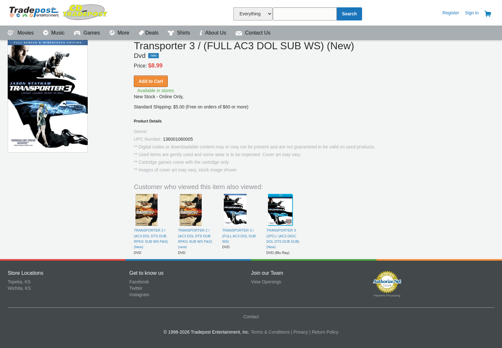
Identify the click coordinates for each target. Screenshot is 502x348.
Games (87, 33)
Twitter (135, 288)
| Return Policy (323, 332)
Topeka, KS (19, 281)
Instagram (139, 294)
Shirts (179, 33)
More (120, 33)
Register (450, 12)
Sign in (472, 12)
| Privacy (299, 332)
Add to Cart (151, 81)
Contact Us (253, 33)
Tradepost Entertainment (68, 12)
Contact (251, 316)
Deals (149, 33)
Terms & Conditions (270, 332)
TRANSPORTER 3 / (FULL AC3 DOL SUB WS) (239, 235)
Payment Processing (387, 295)
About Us (213, 33)
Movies (21, 33)
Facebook (139, 281)
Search (349, 13)
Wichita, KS (19, 288)
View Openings (266, 281)
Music (54, 33)
